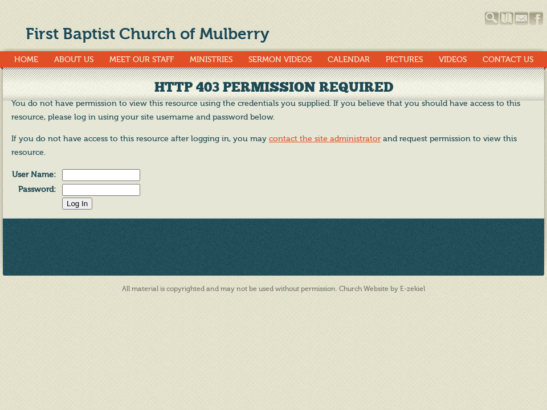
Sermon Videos (280, 59)
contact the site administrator (325, 138)
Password (36, 189)
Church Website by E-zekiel (382, 289)
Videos (453, 59)
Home (26, 59)
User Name (33, 174)
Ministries (211, 59)
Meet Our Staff (141, 59)
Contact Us (508, 59)
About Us (73, 59)
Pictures (404, 59)
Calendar (349, 59)
